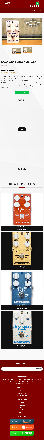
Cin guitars (22, 376)
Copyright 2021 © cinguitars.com (22, 384)
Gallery (22, 408)
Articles (22, 403)
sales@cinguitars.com (22, 391)
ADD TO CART (22, 92)
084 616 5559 (22, 393)
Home (34, 10)
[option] (22, 31)
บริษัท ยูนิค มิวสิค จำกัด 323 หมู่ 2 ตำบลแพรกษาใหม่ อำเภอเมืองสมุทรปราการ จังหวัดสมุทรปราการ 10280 (22, 381)
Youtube (22, 405)
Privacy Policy (22, 412)
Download (22, 410)
